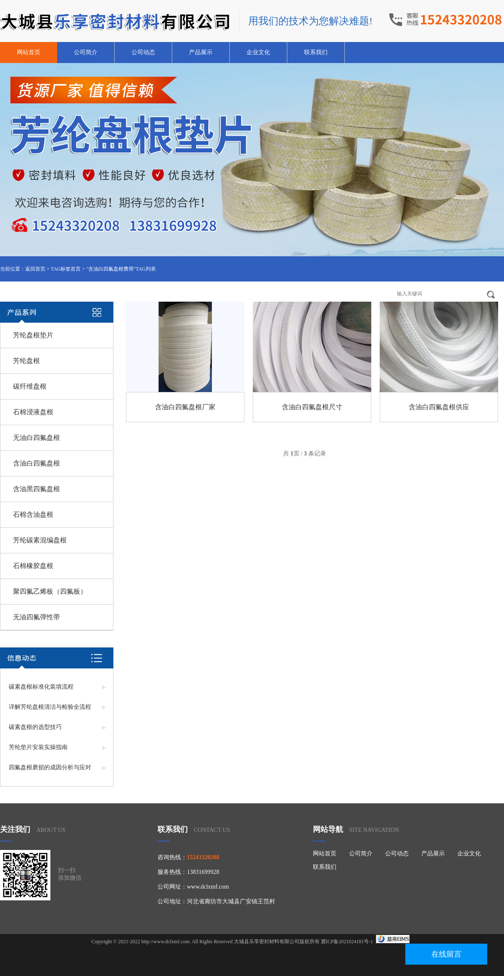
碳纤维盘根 (30, 386)
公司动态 (143, 52)
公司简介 (85, 52)
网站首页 (28, 52)
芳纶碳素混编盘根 (40, 540)
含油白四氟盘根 (36, 463)
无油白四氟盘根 (36, 437)
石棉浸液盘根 (33, 412)
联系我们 (316, 52)
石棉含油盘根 (33, 514)
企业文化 (258, 52)
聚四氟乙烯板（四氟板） (50, 591)
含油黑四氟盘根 (36, 488)
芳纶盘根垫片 (33, 335)
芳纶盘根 (26, 360)
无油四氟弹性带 (36, 617)
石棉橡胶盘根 (33, 565)
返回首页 (35, 269)
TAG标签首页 (66, 269)
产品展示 (201, 52)
